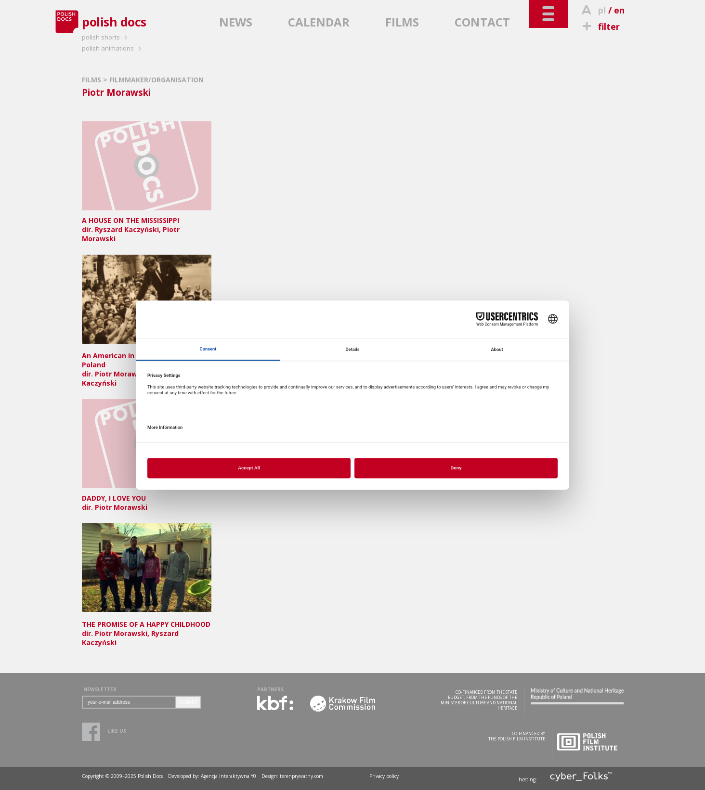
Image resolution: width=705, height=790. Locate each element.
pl (602, 10)
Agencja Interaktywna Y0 (228, 776)
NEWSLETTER (100, 689)
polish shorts (106, 37)
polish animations (113, 48)
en (619, 10)
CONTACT (482, 22)
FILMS (402, 22)
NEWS (235, 22)
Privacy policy (384, 776)
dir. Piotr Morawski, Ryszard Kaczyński (146, 628)
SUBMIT (188, 702)
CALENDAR (319, 22)
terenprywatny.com (301, 776)
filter (599, 26)
